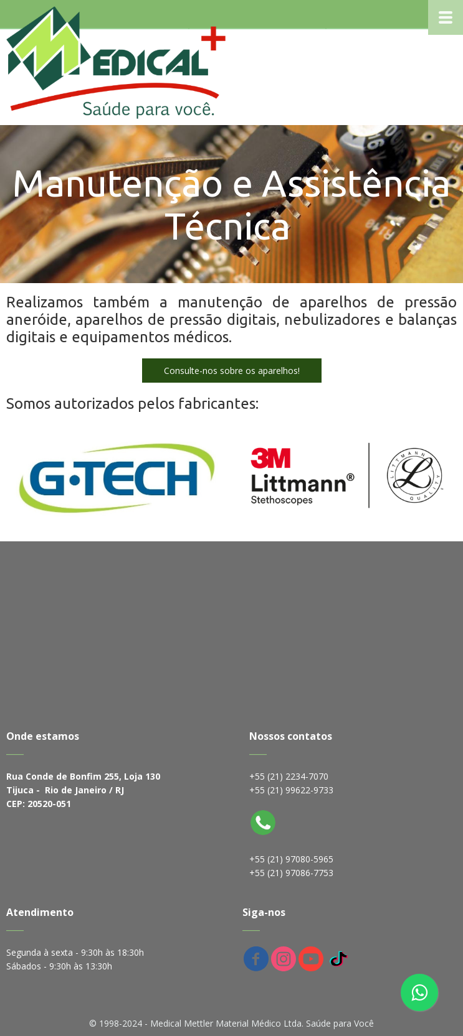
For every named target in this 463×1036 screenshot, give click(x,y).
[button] (232, 370)
